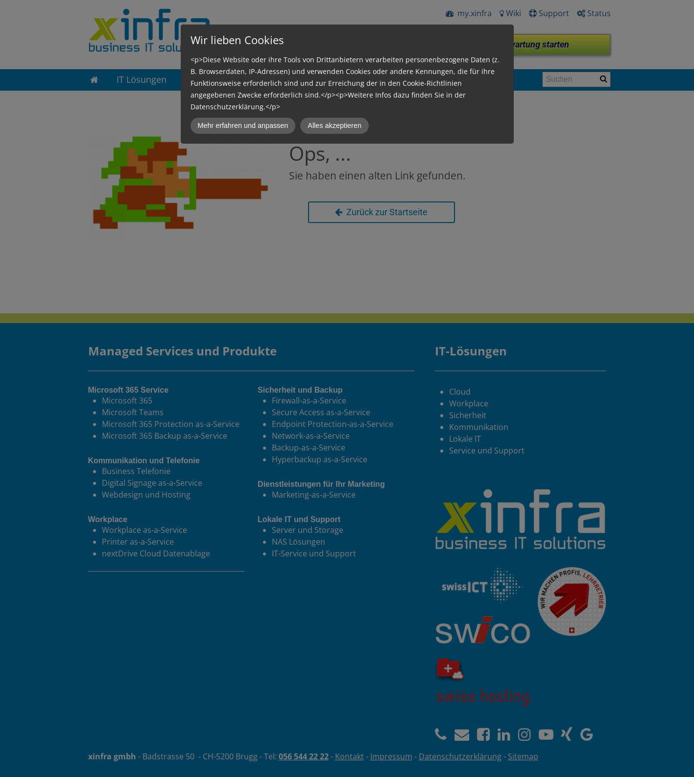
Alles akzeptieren (334, 125)
